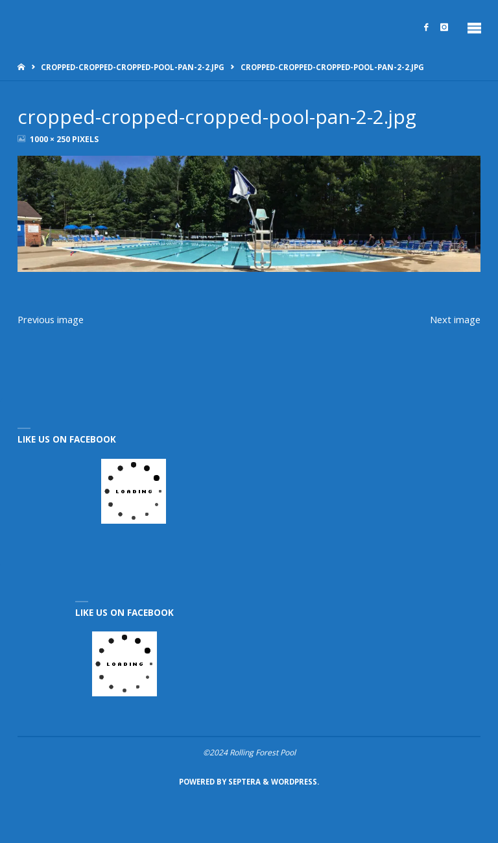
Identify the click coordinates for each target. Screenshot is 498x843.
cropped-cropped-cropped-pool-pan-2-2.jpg (132, 67)
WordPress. (295, 782)
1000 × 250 (51, 139)
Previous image (51, 319)
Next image (455, 319)
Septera (243, 782)
